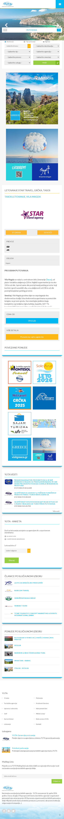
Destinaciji (10, 41)
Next (59, 30)
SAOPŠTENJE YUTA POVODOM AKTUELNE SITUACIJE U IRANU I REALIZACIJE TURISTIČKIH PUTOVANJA (36, 503)
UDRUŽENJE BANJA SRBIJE (25, 598)
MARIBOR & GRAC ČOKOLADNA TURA (29, 653)
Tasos (48, 280)
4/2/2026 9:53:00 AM (22, 497)
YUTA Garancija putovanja (23, 735)
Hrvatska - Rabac (22, 661)
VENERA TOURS (20, 606)
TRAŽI (44, 62)
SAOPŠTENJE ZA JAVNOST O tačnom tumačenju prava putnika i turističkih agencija (35, 494)
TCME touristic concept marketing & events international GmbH (35, 614)
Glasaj (12, 560)
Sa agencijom (11, 536)
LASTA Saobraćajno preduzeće (28, 583)
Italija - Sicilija (21, 668)
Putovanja (39, 698)
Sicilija (17, 645)
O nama (6, 698)
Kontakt (38, 724)
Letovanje (7, 724)
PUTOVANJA (32, 30)
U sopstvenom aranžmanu (16, 539)
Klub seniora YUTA (42, 719)
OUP (5, 714)
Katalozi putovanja (20, 748)
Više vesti (56, 511)
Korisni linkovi (9, 719)
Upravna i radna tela (11, 708)
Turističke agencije (10, 703)
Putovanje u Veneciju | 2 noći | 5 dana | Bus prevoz (33, 638)
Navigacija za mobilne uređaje (60, 4)
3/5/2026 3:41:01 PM (22, 506)
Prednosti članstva (42, 703)
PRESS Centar (40, 714)
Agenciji (47, 41)
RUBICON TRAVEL (21, 590)
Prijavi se (56, 781)
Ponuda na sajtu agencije (32, 337)
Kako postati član (41, 708)
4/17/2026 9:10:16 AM (23, 488)
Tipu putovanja (30, 41)
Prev (5, 30)
